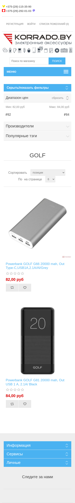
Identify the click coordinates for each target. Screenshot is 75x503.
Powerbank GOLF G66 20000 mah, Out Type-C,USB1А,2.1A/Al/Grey (35, 266)
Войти (31, 24)
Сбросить (57, 98)
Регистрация (14, 24)
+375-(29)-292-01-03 (18, 11)
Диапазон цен (17, 98)
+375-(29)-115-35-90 (18, 6)
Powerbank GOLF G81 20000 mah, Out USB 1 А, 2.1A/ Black (35, 382)
